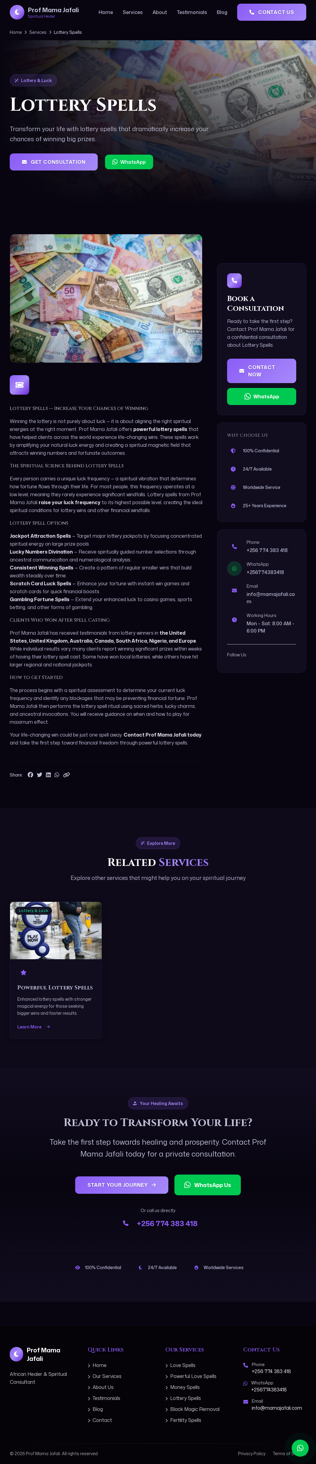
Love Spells (180, 1365)
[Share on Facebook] (30, 775)
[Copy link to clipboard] (66, 775)
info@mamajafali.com (277, 1408)
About (160, 12)
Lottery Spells (183, 1398)
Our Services (104, 1376)
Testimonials (192, 12)
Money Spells (182, 1387)
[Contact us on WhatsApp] (300, 1448)
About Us (101, 1387)
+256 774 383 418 (267, 550)
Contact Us (271, 12)
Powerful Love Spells (190, 1376)
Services (133, 12)
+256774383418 (265, 572)
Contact (100, 1420)
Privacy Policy (251, 1453)
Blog (222, 12)
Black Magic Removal (192, 1409)
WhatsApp (129, 162)
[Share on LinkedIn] (48, 775)
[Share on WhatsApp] (56, 775)
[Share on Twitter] (39, 775)
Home (106, 12)
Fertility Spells (183, 1420)
